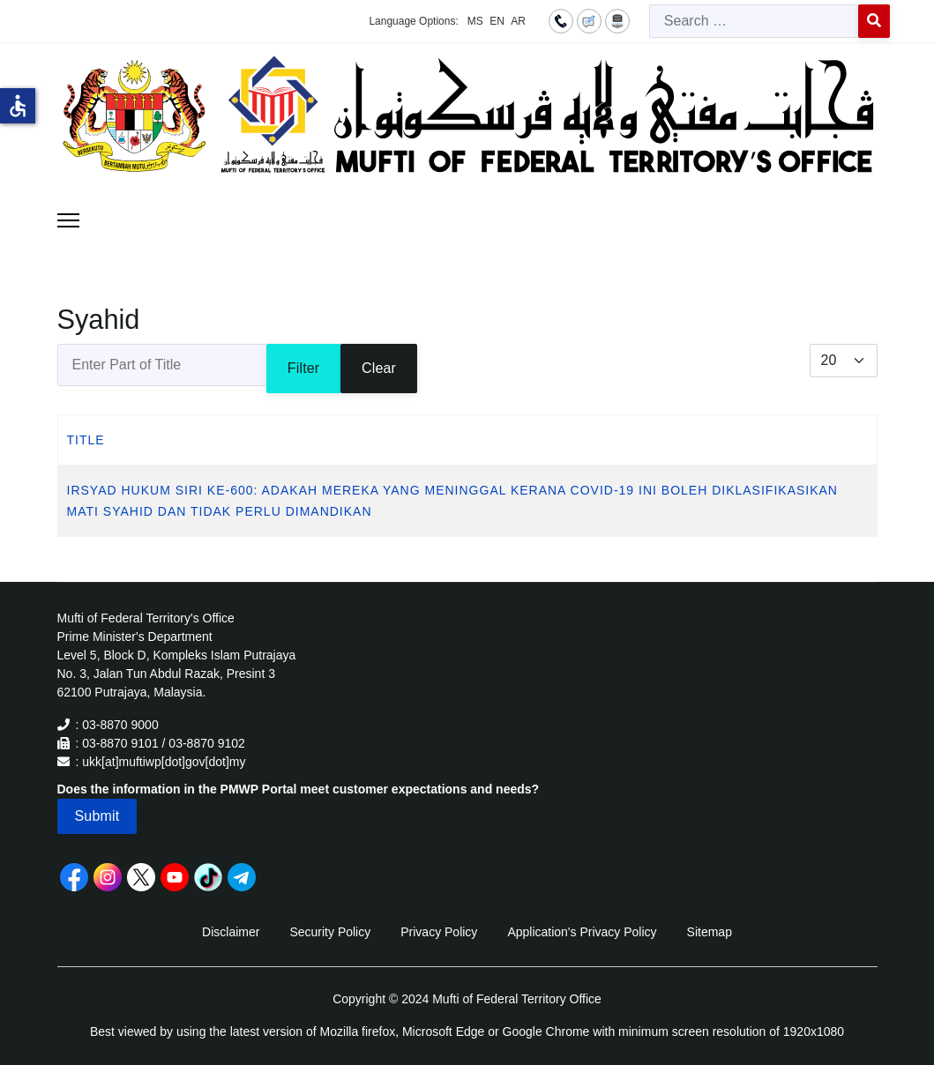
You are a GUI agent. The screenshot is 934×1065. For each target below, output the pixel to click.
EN (496, 21)
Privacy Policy (438, 932)
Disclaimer (230, 932)
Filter (304, 368)
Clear (379, 368)
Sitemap (709, 932)
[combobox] (754, 21)
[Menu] (68, 220)
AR (518, 21)
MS (475, 21)
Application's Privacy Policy (581, 932)
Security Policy (329, 932)
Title (86, 440)
